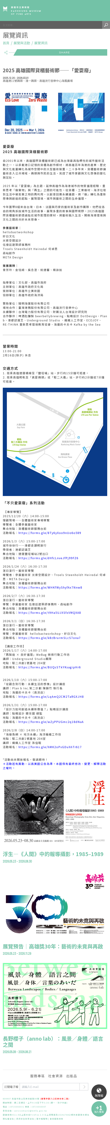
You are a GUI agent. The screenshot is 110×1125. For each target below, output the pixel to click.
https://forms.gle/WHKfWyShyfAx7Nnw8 (50, 587)
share (6, 51)
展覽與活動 (22, 43)
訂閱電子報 (11, 1087)
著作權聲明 (42, 1118)
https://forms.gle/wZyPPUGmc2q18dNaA (51, 722)
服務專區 (37, 1075)
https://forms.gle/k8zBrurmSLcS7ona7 (49, 638)
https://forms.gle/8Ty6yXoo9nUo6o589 (49, 533)
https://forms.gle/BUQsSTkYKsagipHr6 (49, 667)
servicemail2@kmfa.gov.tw (30, 1110)
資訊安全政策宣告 (25, 1118)
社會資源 (55, 1075)
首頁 (6, 43)
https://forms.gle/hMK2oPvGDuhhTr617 (50, 747)
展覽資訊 (41, 43)
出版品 (71, 1075)
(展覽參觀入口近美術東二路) (54, 1098)
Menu (102, 10)
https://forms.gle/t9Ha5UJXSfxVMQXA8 (49, 612)
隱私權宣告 (8, 1118)
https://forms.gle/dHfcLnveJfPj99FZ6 (48, 558)
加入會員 (99, 1111)
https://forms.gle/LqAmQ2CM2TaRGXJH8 (51, 696)
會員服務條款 (56, 1118)
